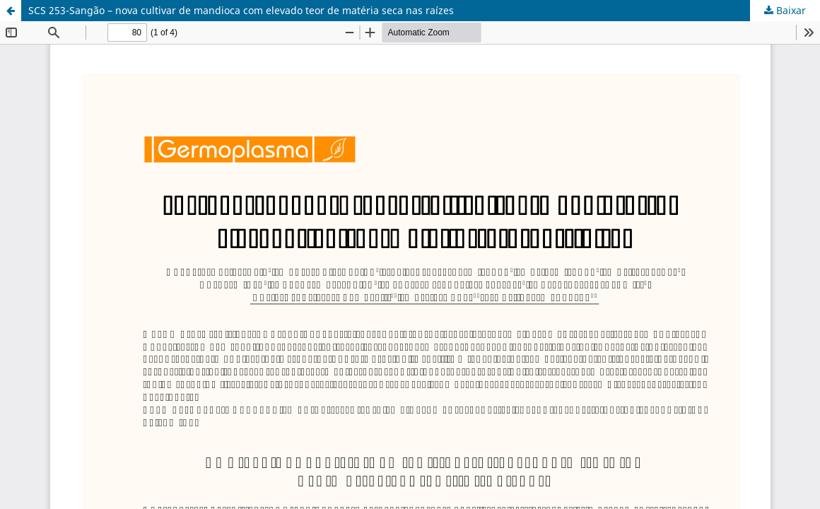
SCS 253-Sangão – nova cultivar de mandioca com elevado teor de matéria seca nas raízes (241, 10)
